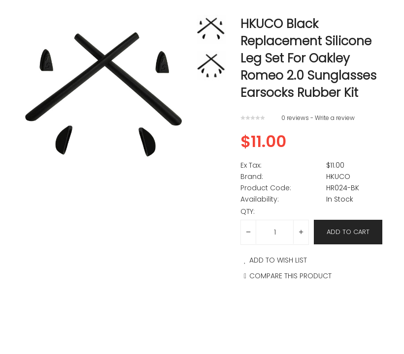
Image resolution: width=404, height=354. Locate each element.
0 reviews (295, 118)
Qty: (247, 211)
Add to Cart (348, 231)
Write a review (335, 118)
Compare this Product (286, 276)
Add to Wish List (273, 260)
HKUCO (338, 176)
